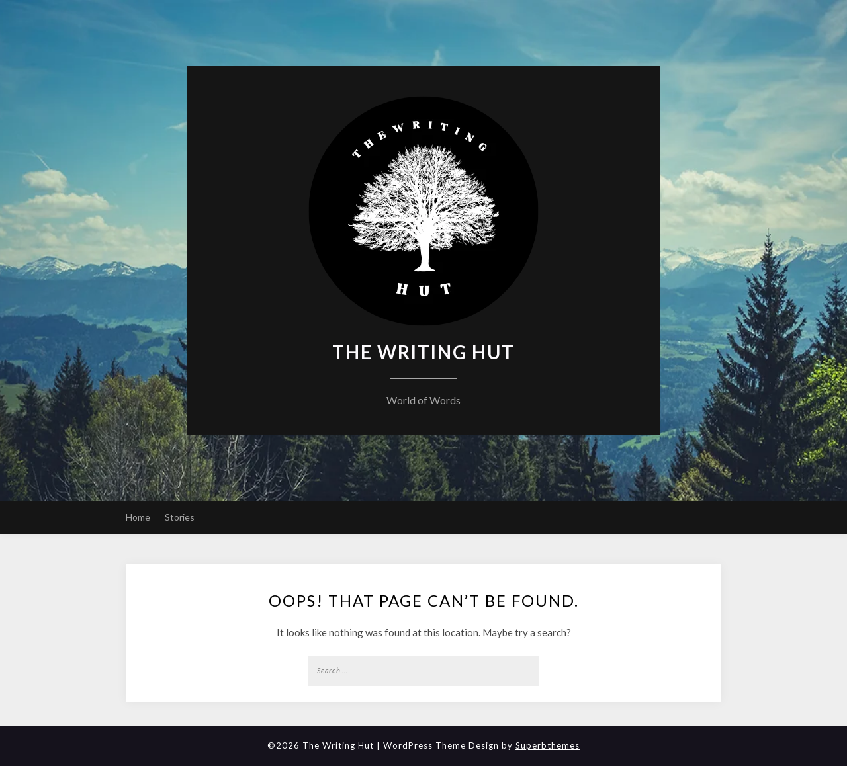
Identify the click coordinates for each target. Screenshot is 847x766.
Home (138, 517)
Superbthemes (547, 745)
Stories (180, 517)
